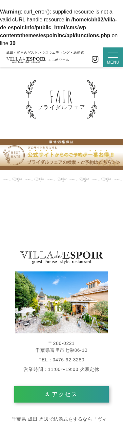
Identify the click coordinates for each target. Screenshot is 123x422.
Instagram (95, 59)
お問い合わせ (82, 59)
